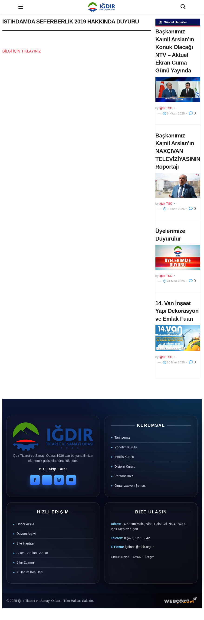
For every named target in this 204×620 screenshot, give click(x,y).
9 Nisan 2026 (174, 113)
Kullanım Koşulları (29, 572)
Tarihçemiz (122, 437)
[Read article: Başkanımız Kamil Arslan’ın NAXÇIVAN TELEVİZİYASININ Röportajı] (178, 185)
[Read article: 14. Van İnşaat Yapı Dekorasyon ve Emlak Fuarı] (178, 338)
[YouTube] (71, 480)
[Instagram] (59, 480)
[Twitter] (47, 480)
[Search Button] (183, 7)
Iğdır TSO (165, 108)
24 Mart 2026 (174, 281)
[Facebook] (35, 480)
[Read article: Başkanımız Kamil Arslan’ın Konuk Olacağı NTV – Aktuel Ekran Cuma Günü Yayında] (178, 89)
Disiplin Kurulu (125, 466)
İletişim (149, 557)
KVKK (137, 557)
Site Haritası (25, 543)
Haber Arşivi (25, 524)
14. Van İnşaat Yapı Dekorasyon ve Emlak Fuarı (177, 311)
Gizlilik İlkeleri (120, 557)
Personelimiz (124, 476)
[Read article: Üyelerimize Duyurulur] (178, 257)
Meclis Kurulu (124, 457)
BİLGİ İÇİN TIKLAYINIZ (21, 51)
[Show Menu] (20, 7)
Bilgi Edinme (25, 562)
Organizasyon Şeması (131, 485)
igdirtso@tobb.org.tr (139, 547)
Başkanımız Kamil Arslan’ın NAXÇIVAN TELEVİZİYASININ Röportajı (177, 151)
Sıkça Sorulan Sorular (32, 553)
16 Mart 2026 (174, 362)
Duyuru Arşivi (26, 533)
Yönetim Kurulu (126, 447)
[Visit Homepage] (101, 7)
